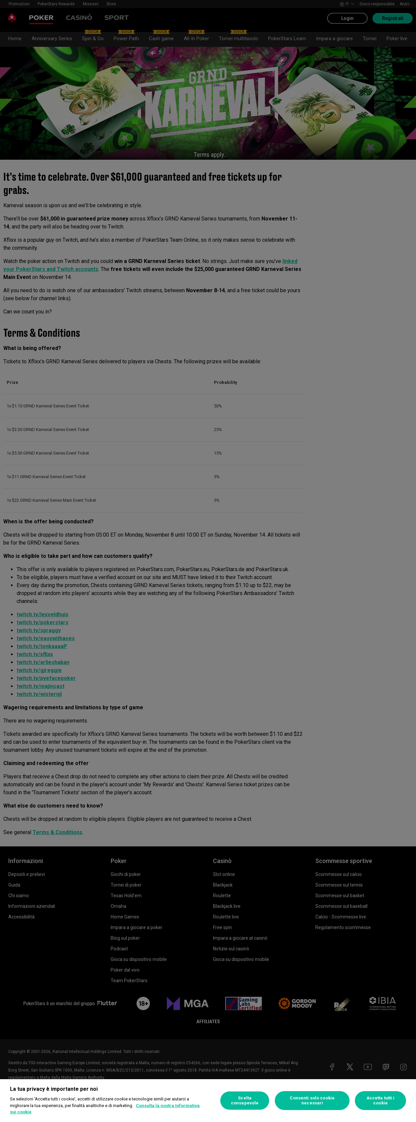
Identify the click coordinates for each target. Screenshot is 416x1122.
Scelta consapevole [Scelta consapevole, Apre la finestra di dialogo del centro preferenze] (245, 1100)
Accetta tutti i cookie (380, 1100)
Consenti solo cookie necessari (312, 1100)
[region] (208, 1100)
